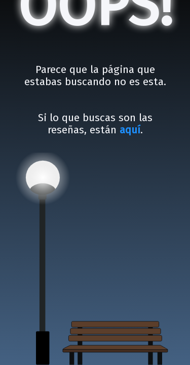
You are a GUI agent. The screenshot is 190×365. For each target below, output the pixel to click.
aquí (130, 130)
